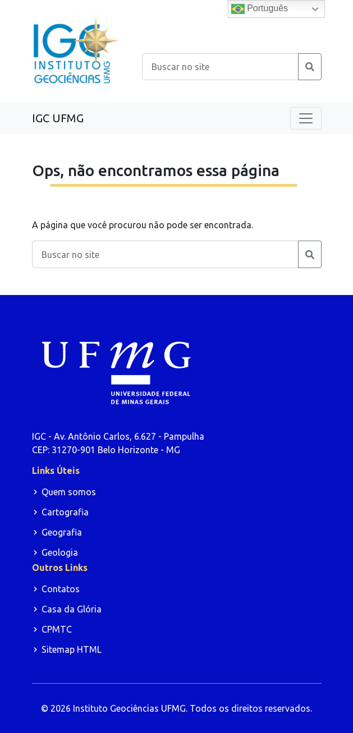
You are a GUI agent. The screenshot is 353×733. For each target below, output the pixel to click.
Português (259, 9)
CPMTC (57, 629)
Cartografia (65, 512)
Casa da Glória (72, 609)
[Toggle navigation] (306, 118)
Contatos (61, 588)
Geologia (60, 552)
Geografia (62, 532)
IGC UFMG (58, 118)
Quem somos (69, 491)
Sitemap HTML (72, 649)
